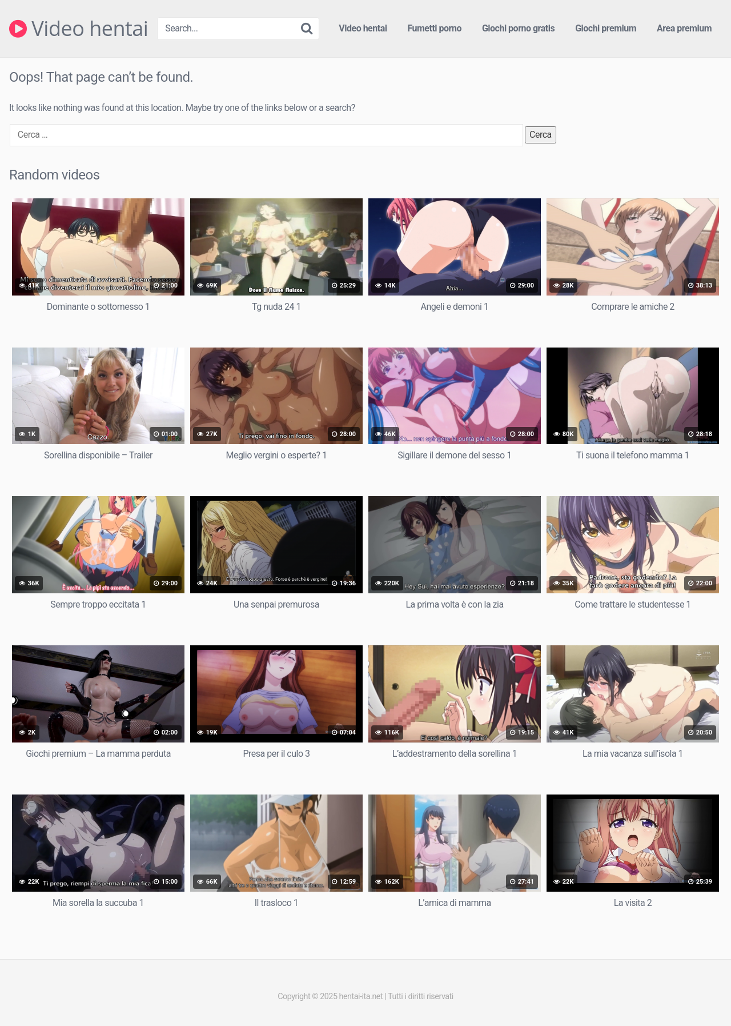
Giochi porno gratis (518, 28)
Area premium (684, 28)
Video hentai (78, 28)
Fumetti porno (434, 28)
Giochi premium (605, 28)
